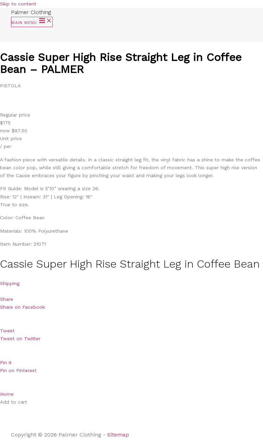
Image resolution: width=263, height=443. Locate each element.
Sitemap (119, 434)
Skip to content (18, 4)
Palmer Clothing (31, 12)
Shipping (10, 283)
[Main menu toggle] (32, 22)
